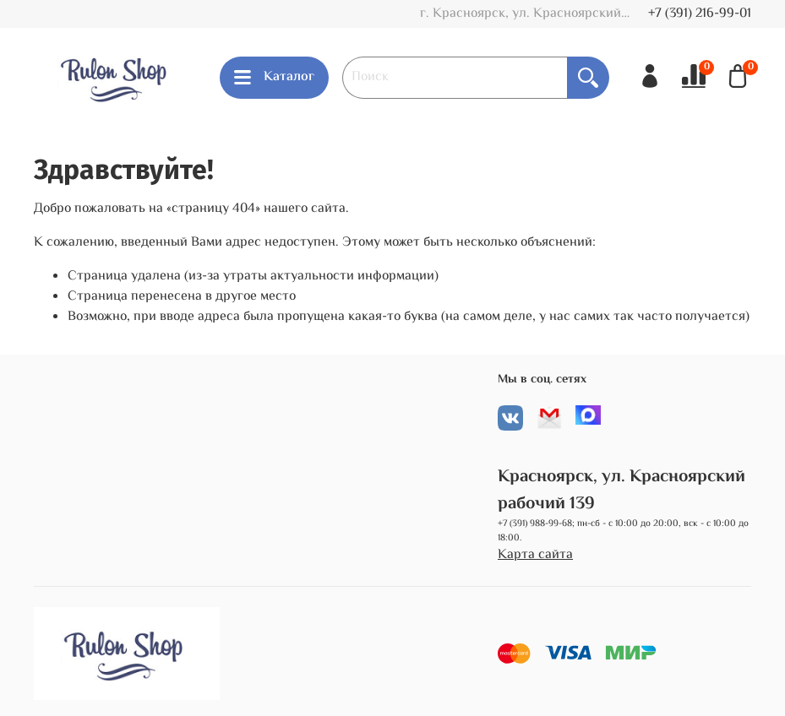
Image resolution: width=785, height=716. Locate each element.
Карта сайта (535, 555)
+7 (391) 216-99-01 (699, 13)
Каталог (274, 77)
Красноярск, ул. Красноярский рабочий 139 (621, 490)
